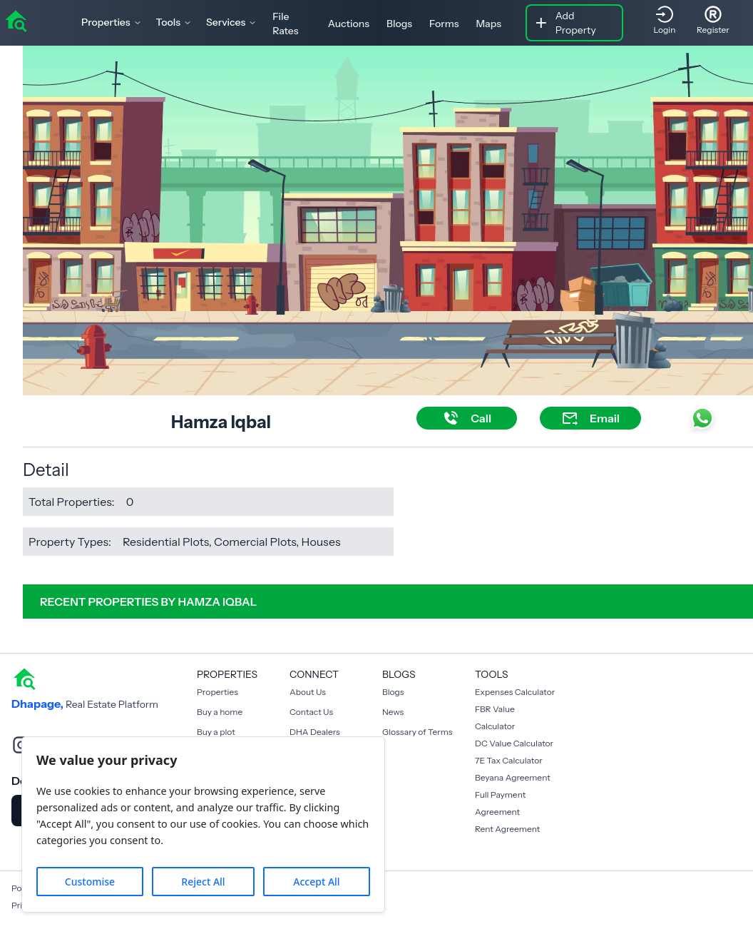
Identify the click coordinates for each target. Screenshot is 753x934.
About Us (308, 691)
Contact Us (311, 711)
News (393, 711)
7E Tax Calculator (509, 760)
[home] (16, 20)
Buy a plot (216, 731)
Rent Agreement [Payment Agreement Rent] (507, 828)
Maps (488, 23)
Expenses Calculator (515, 691)
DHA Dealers (315, 731)
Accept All (316, 881)
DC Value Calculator (514, 743)
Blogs (399, 23)
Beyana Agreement (512, 777)
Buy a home (219, 711)
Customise (90, 881)
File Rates (285, 23)
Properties (217, 691)
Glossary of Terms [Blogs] (417, 731)
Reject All (203, 881)
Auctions (348, 23)
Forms (444, 23)
